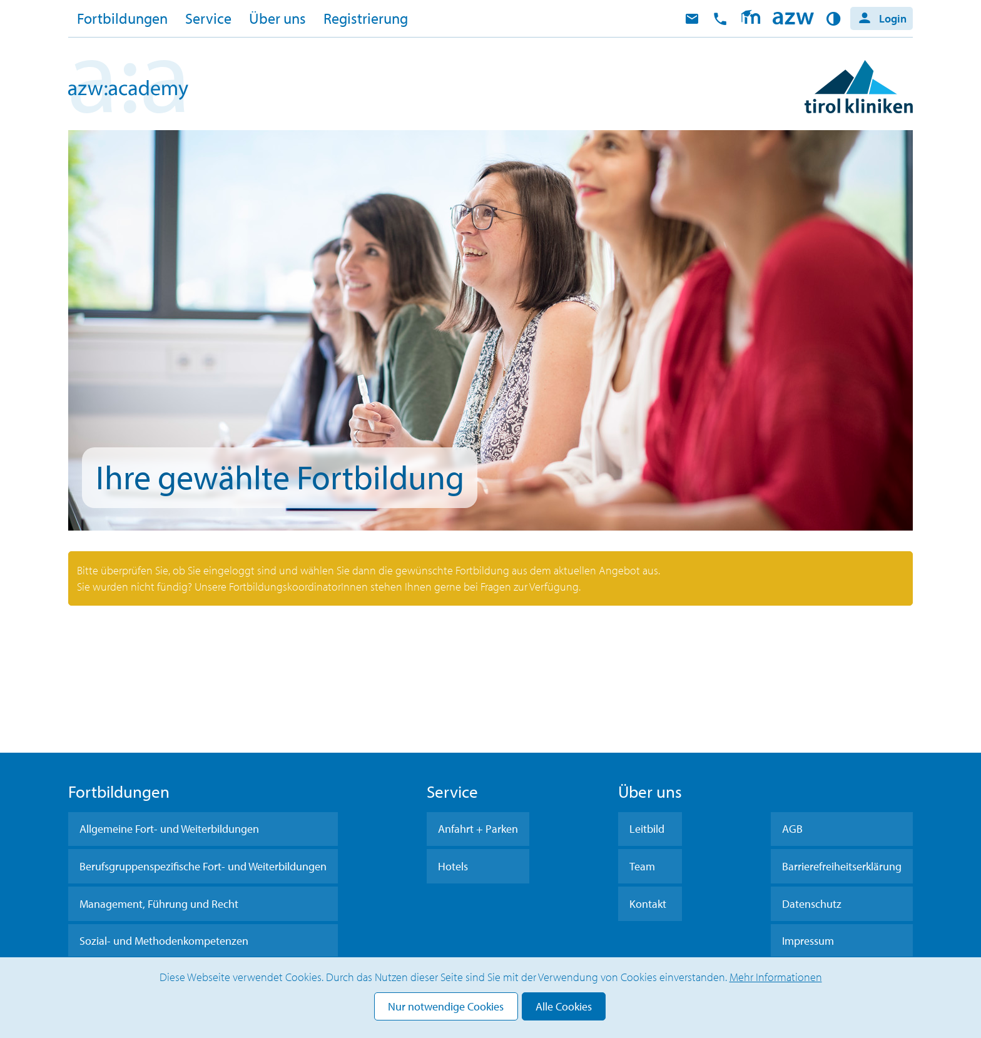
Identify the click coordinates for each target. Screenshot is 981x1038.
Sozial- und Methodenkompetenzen (163, 941)
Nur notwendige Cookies (446, 1006)
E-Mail (692, 19)
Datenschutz (811, 904)
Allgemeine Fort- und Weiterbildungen (169, 829)
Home (793, 19)
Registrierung (365, 18)
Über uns (277, 18)
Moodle (750, 19)
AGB (792, 829)
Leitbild (646, 829)
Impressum (808, 941)
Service (208, 18)
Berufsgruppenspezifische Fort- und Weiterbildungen (203, 866)
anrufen (720, 19)
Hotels (453, 866)
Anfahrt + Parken (478, 829)
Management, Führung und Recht (158, 904)
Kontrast (835, 19)
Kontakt (647, 904)
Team (642, 866)
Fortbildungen (122, 18)
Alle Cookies (564, 1006)
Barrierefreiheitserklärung (842, 866)
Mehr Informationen (775, 977)
